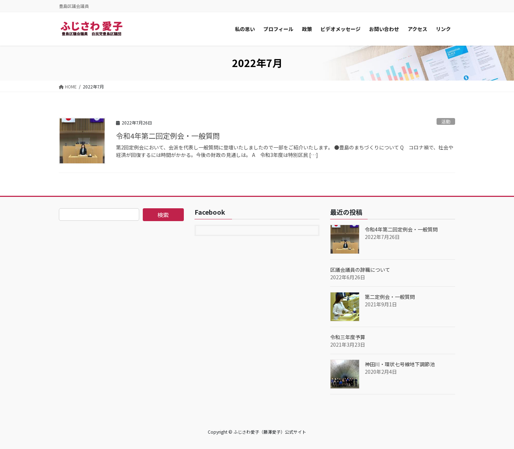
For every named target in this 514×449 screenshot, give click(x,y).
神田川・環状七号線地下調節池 (400, 364)
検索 (163, 214)
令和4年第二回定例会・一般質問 (168, 136)
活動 (445, 121)
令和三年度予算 (347, 337)
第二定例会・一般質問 (390, 296)
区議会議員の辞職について (360, 269)
